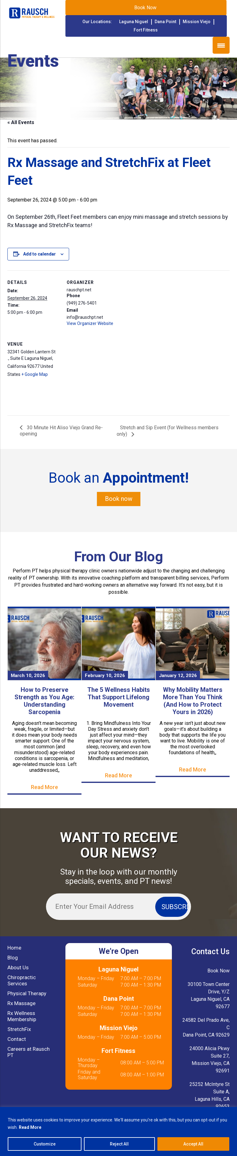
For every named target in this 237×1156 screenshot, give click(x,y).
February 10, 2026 (105, 675)
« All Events (20, 122)
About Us (18, 967)
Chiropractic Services (21, 980)
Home (14, 948)
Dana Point (165, 21)
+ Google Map (34, 374)
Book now (118, 499)
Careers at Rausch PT (28, 1052)
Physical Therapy (26, 993)
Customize (45, 1143)
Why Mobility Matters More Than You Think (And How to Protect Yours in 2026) (192, 701)
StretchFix (19, 1029)
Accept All (193, 1143)
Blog (12, 957)
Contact (16, 1039)
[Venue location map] (99, 374)
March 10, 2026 (28, 675)
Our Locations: (97, 21)
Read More (30, 1127)
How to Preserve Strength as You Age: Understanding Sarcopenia (44, 701)
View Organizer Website (90, 323)
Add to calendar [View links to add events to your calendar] (39, 254)
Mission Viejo (196, 21)
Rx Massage (21, 1003)
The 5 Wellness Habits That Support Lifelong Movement (118, 697)
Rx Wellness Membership (21, 1016)
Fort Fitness (146, 29)
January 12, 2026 (178, 675)
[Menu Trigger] (221, 45)
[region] (118, 1131)
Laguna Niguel (133, 21)
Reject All (119, 1143)
